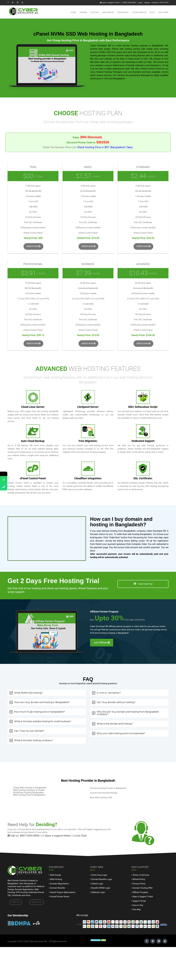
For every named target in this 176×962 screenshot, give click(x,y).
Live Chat (79, 835)
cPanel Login (97, 883)
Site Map (137, 909)
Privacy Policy (139, 883)
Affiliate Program (140, 892)
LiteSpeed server (145, 52)
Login (140, 3)
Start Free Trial (143, 584)
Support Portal (139, 901)
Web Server (108, 12)
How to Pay (138, 905)
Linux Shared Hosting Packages (106, 72)
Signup (147, 3)
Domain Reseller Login (101, 879)
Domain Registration (59, 883)
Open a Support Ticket (109, 3)
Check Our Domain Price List (59, 147)
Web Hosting (56, 879)
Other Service (139, 12)
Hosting (95, 12)
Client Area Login (99, 875)
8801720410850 (129, 3)
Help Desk (163, 12)
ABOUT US (16, 902)
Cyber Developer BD (38, 941)
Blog (152, 12)
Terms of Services (141, 875)
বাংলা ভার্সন (164, 3)
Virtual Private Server (59, 896)
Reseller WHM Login (100, 888)
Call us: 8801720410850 (23, 835)
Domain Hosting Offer (143, 888)
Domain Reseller (57, 888)
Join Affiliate (102, 642)
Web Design (123, 12)
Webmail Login (98, 892)
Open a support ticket (56, 835)
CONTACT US (36, 902)
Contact (155, 3)
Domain (83, 12)
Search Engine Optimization (62, 892)
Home (73, 12)
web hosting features (135, 55)
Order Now (33, 246)
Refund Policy (139, 879)
